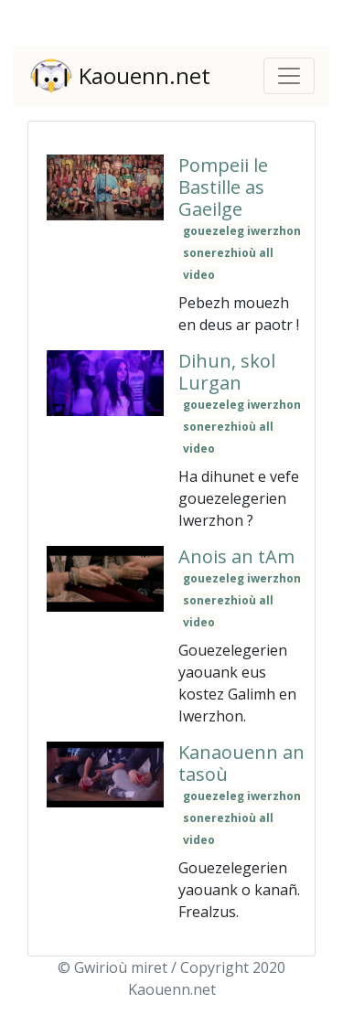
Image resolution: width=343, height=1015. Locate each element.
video (199, 275)
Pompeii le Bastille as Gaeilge (223, 187)
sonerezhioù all (228, 253)
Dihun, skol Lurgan (226, 371)
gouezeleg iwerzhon (242, 231)
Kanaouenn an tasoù (241, 763)
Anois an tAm (236, 556)
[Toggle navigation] (289, 76)
